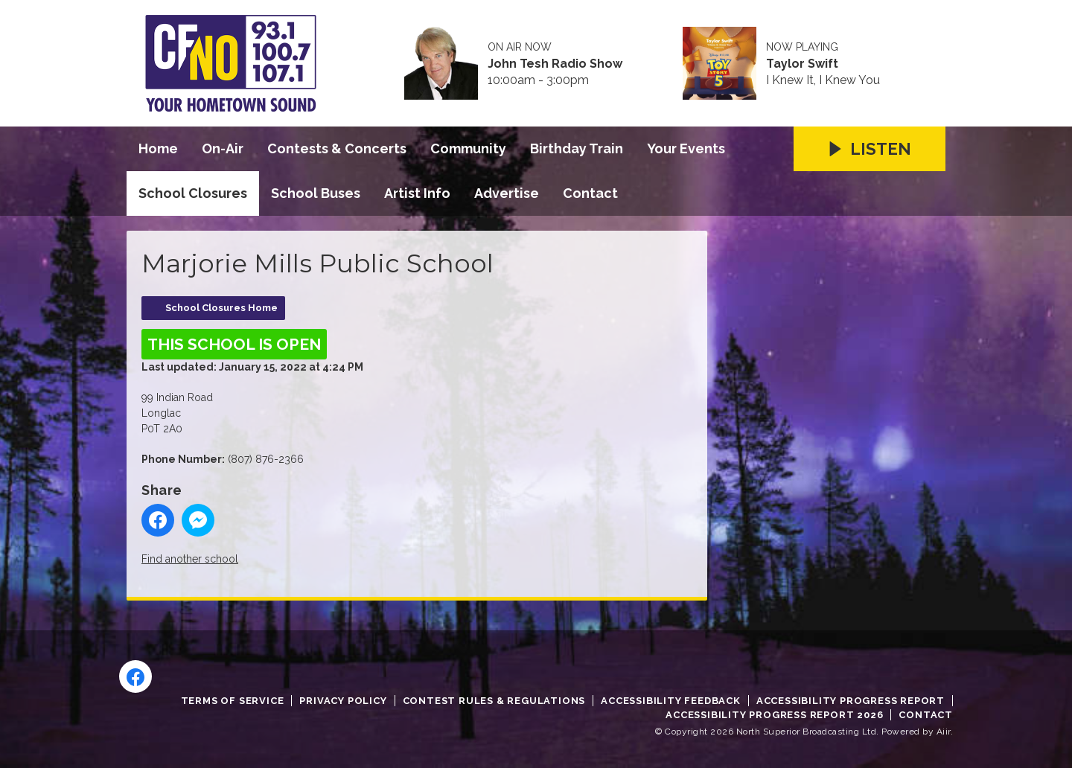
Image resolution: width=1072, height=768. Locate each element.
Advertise (506, 193)
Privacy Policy (342, 700)
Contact (590, 193)
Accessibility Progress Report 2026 (774, 714)
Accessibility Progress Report (850, 700)
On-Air (222, 148)
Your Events (686, 148)
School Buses (315, 193)
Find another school (189, 559)
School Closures (192, 193)
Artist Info (417, 193)
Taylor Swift (802, 64)
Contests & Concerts (336, 148)
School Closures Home (221, 307)
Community (468, 148)
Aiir (944, 731)
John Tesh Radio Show (555, 64)
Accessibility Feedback (671, 700)
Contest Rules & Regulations (494, 700)
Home (158, 148)
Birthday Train (576, 148)
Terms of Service (232, 700)
